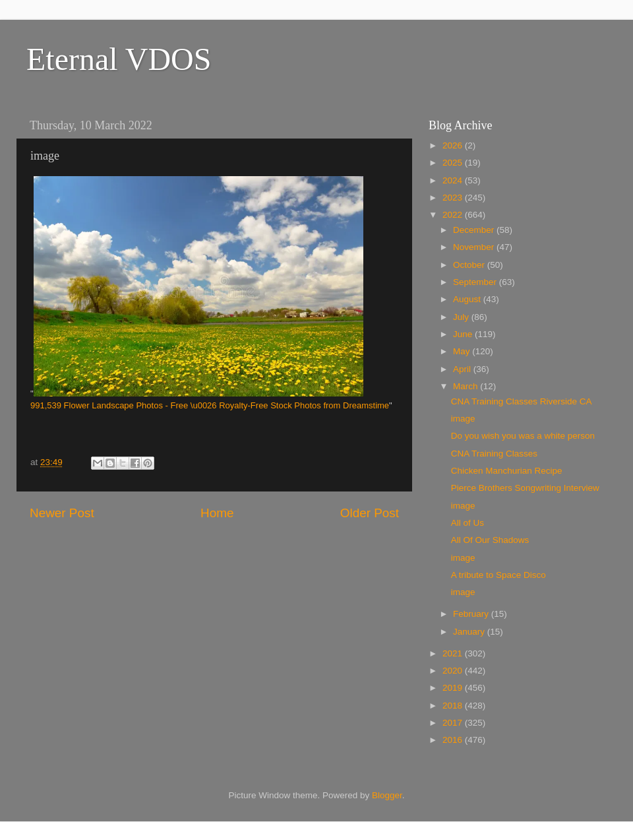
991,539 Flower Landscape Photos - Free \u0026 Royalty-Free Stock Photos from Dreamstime (209, 405)
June (464, 334)
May (462, 351)
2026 (453, 145)
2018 (453, 706)
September (476, 282)
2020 (453, 671)
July (462, 317)
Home (216, 513)
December (475, 230)
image (463, 419)
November (475, 247)
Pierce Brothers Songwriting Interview (525, 488)
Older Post (369, 513)
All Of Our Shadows (490, 540)
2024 (453, 180)
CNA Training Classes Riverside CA (521, 401)
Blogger (387, 795)
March (466, 386)
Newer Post (62, 513)
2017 (453, 723)
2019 (453, 688)
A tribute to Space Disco (498, 575)
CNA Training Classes (494, 453)
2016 (453, 740)
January (470, 632)
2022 (453, 215)
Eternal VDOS (118, 59)
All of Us (467, 523)
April (463, 369)
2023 (453, 198)
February (472, 614)
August (468, 299)
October (470, 265)
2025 (453, 163)
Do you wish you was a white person (523, 436)
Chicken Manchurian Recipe (506, 471)
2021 (453, 653)
